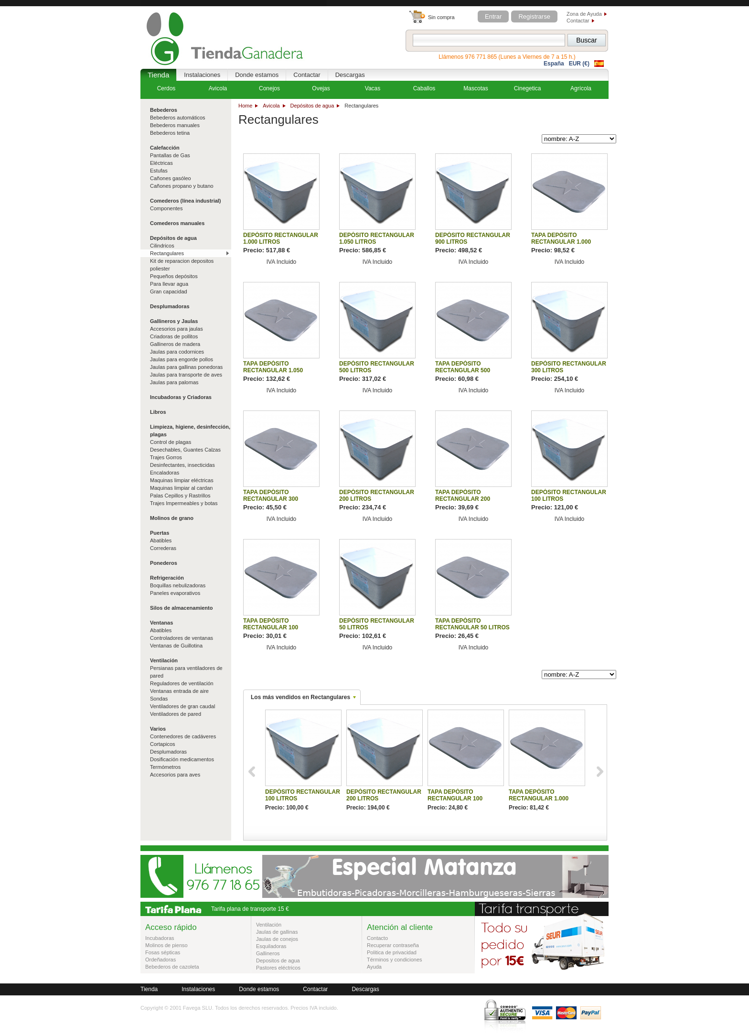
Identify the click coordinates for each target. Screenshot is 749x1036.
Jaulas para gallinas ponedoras (186, 367)
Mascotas (475, 88)
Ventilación (164, 660)
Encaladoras (164, 472)
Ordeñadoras (160, 959)
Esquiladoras (271, 946)
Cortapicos (162, 744)
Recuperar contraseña (393, 945)
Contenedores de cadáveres (183, 736)
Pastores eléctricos (278, 968)
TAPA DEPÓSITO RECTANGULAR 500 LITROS (462, 370)
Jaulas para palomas (174, 382)
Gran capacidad (168, 291)
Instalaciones (202, 74)
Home (245, 105)
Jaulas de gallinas (277, 932)
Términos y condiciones (394, 959)
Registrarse (534, 16)
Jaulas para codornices (177, 352)
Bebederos (163, 110)
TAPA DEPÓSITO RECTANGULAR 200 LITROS (462, 499)
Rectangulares (167, 253)
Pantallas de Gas (170, 155)
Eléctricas (161, 163)
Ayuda (374, 967)
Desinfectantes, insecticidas (182, 465)
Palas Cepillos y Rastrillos (180, 495)
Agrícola (580, 88)
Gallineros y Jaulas (174, 321)
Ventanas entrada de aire (179, 691)
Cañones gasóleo (170, 178)
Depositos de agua (278, 960)
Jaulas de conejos (277, 939)
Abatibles (160, 540)
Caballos (424, 88)
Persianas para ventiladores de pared (186, 672)
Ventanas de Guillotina (176, 645)
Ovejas (321, 88)
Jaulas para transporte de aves (186, 375)
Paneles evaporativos (175, 593)
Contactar (578, 20)
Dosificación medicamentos (182, 759)
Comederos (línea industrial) (185, 201)
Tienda (158, 75)
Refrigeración (167, 578)
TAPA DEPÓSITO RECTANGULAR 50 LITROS (472, 624)
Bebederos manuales (175, 125)
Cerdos (166, 88)
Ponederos (163, 563)
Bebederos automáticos (177, 117)
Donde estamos (256, 74)
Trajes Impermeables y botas (183, 503)
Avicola (271, 105)
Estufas (159, 170)
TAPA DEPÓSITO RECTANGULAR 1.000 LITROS (561, 242)
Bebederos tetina (170, 133)
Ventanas (161, 623)
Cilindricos (162, 245)
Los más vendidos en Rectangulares (300, 697)
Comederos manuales (177, 223)
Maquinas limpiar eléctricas (182, 480)
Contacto (377, 938)
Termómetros (165, 767)
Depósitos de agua (312, 105)
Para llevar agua (169, 284)
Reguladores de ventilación (182, 683)
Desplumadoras (170, 306)
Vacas (372, 88)
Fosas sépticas (162, 952)
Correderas (163, 548)
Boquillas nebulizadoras (177, 585)
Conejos (269, 88)
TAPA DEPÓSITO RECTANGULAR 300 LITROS (270, 499)
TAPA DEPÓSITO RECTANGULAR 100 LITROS (270, 627)
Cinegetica (527, 88)
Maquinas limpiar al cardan (181, 488)
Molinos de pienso (166, 945)
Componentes (166, 208)
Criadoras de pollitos (174, 336)
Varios (158, 729)
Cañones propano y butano (182, 186)
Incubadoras (159, 938)
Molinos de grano (171, 518)
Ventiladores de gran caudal (182, 706)
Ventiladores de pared (175, 714)
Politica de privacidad (392, 952)
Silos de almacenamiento (181, 608)
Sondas (159, 698)
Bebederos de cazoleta (172, 967)
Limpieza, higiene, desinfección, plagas (190, 430)
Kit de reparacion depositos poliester (182, 264)
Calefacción (165, 148)
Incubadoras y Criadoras (181, 397)
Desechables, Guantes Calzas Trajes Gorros (185, 453)
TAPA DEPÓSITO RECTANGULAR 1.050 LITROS (273, 370)
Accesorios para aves (175, 774)
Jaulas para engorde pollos (181, 359)
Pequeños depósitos (174, 276)
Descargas (350, 74)
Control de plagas (170, 442)
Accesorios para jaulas (176, 329)
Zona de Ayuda (584, 14)
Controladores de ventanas (181, 638)
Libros (158, 412)
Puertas (159, 533)
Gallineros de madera (175, 344)
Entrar (493, 16)
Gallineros (268, 953)
